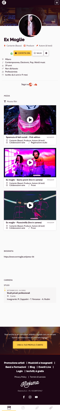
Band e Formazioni (15, 367)
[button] (57, 3)
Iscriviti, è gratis (35, 371)
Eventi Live (44, 367)
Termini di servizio (38, 377)
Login (19, 371)
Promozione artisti (14, 363)
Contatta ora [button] (22, 53)
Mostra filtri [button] (10, 101)
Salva (38, 53)
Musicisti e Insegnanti (40, 363)
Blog (32, 367)
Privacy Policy (20, 377)
